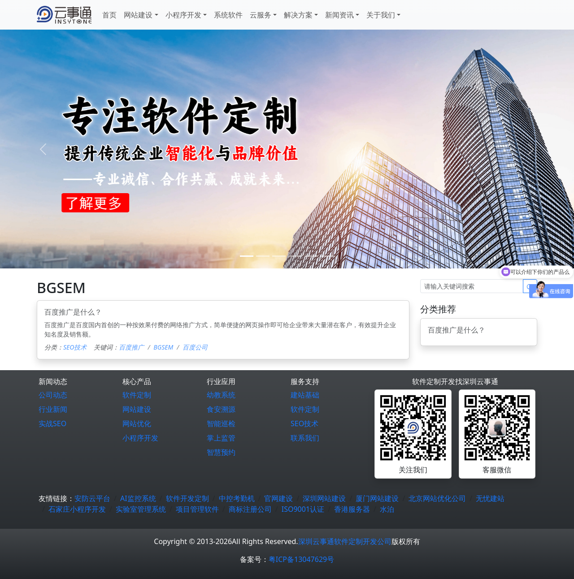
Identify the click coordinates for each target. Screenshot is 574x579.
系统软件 (228, 15)
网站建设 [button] (138, 15)
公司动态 (53, 395)
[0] (246, 256)
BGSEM (163, 347)
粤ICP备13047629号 (301, 559)
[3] (295, 256)
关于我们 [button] (380, 15)
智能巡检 (221, 423)
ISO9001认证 (303, 509)
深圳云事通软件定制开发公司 (344, 541)
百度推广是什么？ (73, 312)
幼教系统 (221, 395)
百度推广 (131, 347)
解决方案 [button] (298, 15)
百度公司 (195, 347)
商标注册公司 (250, 509)
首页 (109, 15)
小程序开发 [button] (183, 15)
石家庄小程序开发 (77, 509)
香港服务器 (352, 509)
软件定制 (136, 395)
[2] (279, 256)
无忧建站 (490, 498)
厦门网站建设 (377, 498)
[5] (327, 256)
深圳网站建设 (324, 498)
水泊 (387, 509)
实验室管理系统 (141, 509)
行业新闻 (53, 409)
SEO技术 (75, 347)
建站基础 (305, 395)
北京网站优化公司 (437, 498)
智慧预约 (221, 452)
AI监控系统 (138, 498)
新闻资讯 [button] (339, 15)
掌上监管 (221, 438)
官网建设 (278, 498)
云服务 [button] (260, 15)
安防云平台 (92, 498)
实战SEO (52, 423)
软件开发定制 (187, 498)
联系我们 (305, 438)
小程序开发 (140, 438)
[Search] (471, 286)
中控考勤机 (237, 498)
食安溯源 (221, 409)
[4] (311, 256)
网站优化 (136, 423)
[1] (263, 256)
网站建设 (136, 409)
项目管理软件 (197, 509)
